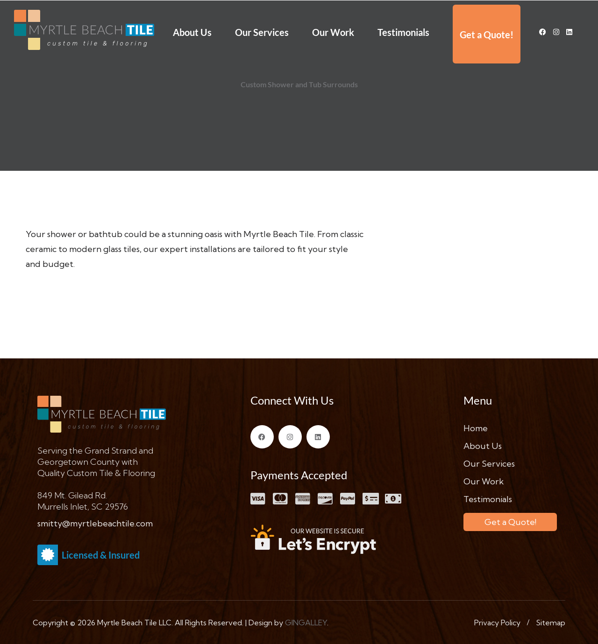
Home (475, 428)
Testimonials (403, 32)
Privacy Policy (497, 622)
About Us (192, 32)
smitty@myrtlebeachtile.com (95, 523)
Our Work (333, 32)
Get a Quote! (486, 34)
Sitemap (550, 622)
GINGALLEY (306, 622)
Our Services (262, 32)
